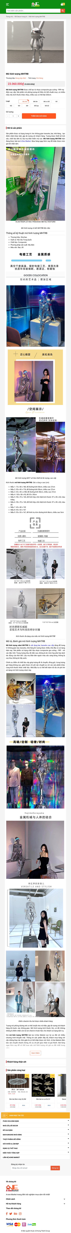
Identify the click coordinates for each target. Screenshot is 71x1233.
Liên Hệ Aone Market (11, 1157)
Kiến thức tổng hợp (11, 1153)
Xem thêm (35, 1053)
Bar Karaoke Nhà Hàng (12, 1135)
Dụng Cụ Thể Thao (10, 1148)
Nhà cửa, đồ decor (10, 1126)
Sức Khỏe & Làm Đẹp (11, 1144)
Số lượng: (10, 112)
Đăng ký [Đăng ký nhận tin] (55, 1168)
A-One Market (25, 141)
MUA (23, 1105)
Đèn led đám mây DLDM (17, 1099)
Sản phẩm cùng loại (16, 1070)
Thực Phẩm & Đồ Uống (12, 1139)
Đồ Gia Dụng (8, 1130)
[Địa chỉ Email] (35, 1168)
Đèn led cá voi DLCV (43, 1099)
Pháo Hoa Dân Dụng (11, 1121)
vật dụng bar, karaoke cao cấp (42, 645)
